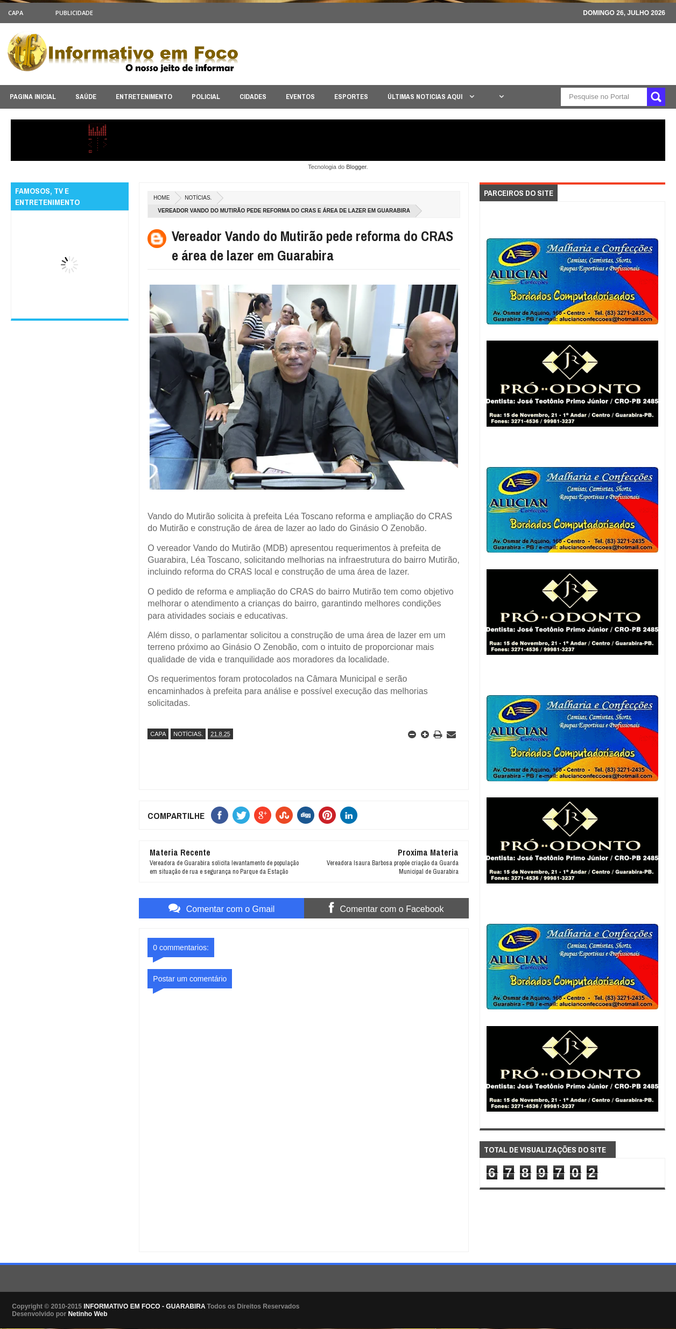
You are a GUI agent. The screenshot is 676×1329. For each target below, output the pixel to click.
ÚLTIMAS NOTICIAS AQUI (426, 96)
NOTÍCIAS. (198, 198)
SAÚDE (85, 96)
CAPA (15, 13)
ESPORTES (351, 96)
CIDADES (253, 96)
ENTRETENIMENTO (144, 96)
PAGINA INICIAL (33, 96)
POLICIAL (206, 96)
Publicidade (74, 13)
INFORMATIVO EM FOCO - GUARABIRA (144, 1306)
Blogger (356, 167)
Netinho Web (87, 1314)
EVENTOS (300, 96)
